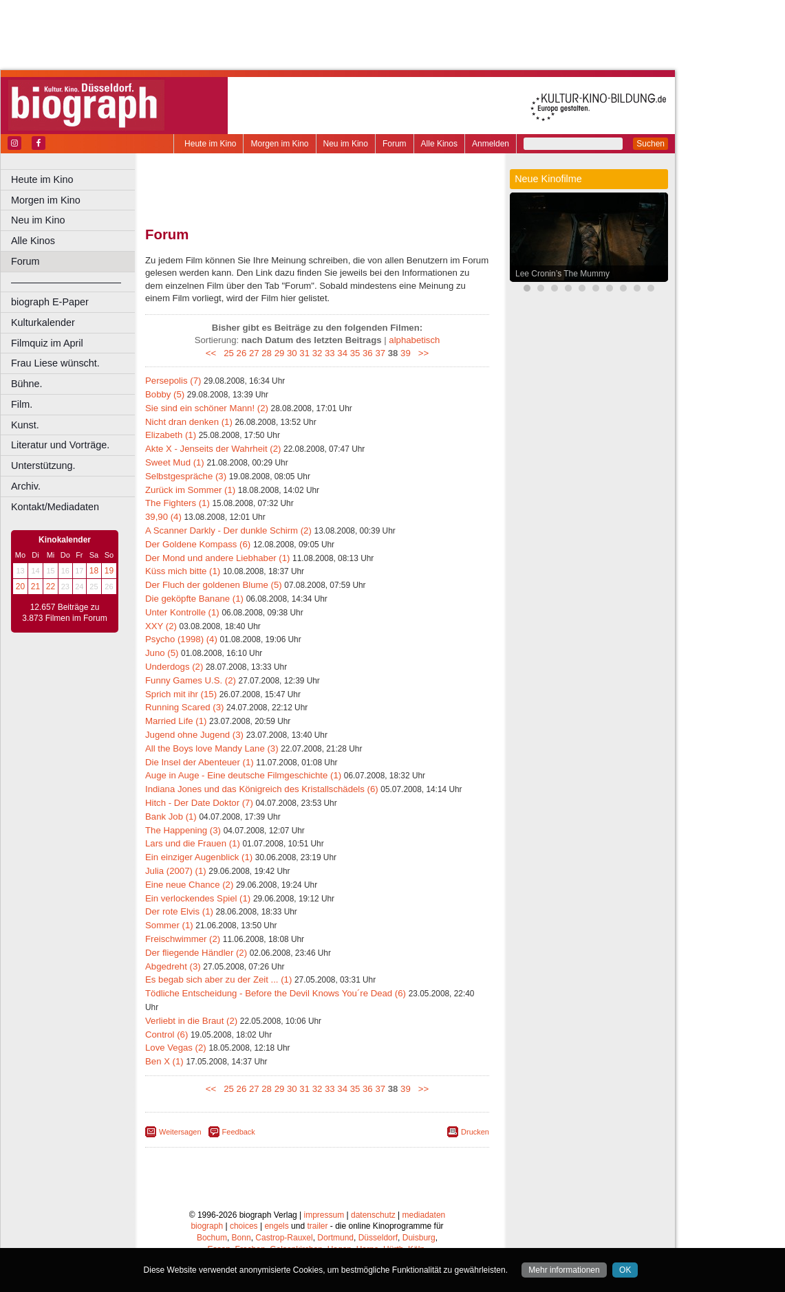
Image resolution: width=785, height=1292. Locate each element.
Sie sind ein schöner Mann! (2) (206, 408)
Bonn (241, 1237)
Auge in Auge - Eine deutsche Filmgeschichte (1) (243, 775)
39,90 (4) (163, 517)
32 (317, 353)
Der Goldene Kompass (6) (197, 544)
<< (214, 353)
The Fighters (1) (177, 503)
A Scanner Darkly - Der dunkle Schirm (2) (228, 530)
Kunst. (25, 424)
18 (93, 571)
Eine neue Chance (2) (189, 884)
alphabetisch (414, 340)
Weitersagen (180, 1132)
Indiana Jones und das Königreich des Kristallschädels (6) (261, 789)
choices (244, 1226)
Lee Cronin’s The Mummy (562, 273)
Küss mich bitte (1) (182, 571)
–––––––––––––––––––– (66, 281)
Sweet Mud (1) (174, 462)
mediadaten (424, 1215)
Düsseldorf (378, 1237)
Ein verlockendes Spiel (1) (197, 898)
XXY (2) (161, 626)
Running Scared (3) (184, 707)
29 (280, 353)
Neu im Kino (345, 144)
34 (342, 353)
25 (229, 353)
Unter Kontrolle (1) (182, 612)
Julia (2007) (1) (175, 871)
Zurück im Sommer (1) (190, 490)
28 (266, 353)
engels (276, 1226)
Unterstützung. (43, 465)
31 (304, 353)
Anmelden (490, 144)
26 (242, 353)
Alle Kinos (439, 144)
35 (355, 353)
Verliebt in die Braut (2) (191, 1021)
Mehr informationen (563, 1270)
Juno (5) (161, 653)
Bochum (212, 1237)
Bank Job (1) (171, 816)
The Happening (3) (183, 830)
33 (330, 353)
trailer (317, 1226)
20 (20, 586)
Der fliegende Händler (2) (196, 953)
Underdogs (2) (174, 666)
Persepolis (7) (173, 380)
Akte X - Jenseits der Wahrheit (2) (213, 449)
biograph (207, 1226)
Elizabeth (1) (170, 435)
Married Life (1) (175, 721)
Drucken (475, 1132)
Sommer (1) (169, 925)
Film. (21, 404)
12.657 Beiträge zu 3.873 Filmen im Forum (64, 612)
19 (109, 571)
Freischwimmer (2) (182, 939)
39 (405, 353)
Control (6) (166, 1034)
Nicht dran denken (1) (189, 422)
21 (35, 586)
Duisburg (418, 1237)
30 (292, 353)
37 (380, 353)
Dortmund (335, 1237)
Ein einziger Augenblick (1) (198, 857)
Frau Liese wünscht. (55, 363)
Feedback (238, 1132)
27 (254, 353)
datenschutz (373, 1215)
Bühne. (27, 383)
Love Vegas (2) (175, 1047)
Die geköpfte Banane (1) (194, 598)
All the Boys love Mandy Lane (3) (212, 748)
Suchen (650, 144)
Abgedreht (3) (173, 966)
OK (625, 1270)
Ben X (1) (164, 1061)
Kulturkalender (43, 322)
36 (368, 353)
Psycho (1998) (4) (181, 639)
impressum (324, 1215)
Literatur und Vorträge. (60, 444)
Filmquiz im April (47, 343)
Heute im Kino (210, 144)
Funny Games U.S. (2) (190, 680)
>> (421, 353)
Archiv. (26, 486)
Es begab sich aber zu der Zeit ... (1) (218, 979)
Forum (395, 144)
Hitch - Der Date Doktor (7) (199, 803)
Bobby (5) (164, 394)
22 (50, 586)
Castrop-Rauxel (283, 1237)
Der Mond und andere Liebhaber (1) (217, 558)
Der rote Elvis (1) (179, 911)
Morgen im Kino (279, 144)
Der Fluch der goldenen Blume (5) (213, 585)
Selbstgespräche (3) (185, 476)
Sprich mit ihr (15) (181, 694)
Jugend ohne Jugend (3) (194, 735)
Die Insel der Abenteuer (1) (199, 762)
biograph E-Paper (50, 301)
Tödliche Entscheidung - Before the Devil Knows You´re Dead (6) (275, 993)
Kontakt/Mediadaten (55, 506)
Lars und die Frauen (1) (192, 843)
